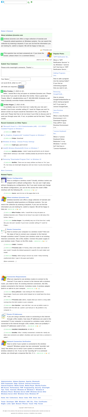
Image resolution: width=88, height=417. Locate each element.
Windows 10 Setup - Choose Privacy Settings (18, 143)
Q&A (13, 405)
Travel (31, 405)
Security (38, 389)
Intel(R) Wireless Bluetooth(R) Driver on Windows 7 (21, 150)
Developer (10, 403)
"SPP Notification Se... (61, 57)
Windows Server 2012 (38, 393)
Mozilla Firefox (40, 387)
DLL (31, 403)
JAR (28, 403)
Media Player (29, 387)
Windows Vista (23, 395)
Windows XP (34, 395)
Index (26, 399)
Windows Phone (7, 393)
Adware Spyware (19, 383)
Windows (22, 403)
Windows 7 (31, 391)
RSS (30, 399)
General (10, 31)
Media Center (19, 387)
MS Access (5, 389)
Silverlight (46, 389)
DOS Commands (7, 385)
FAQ (35, 405)
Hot (7, 399)
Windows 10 (21, 391)
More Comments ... (7, 172)
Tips (2, 391)
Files (36, 403)
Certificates (43, 403)
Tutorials (13, 391)
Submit (21, 88)
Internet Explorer (7, 387)
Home (3, 31)
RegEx (3, 405)
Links (9, 405)
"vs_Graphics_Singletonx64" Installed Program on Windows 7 (24, 137)
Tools (7, 391)
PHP (21, 389)
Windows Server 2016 (9, 395)
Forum (40, 405)
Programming (29, 389)
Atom (35, 399)
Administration (6, 383)
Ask (39, 399)
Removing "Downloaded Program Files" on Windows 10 (22, 161)
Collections (14, 399)
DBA (16, 403)
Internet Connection (32, 385)
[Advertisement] (26, 17)
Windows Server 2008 (21, 393)
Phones (25, 405)
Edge (16, 385)
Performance (14, 389)
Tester (3, 403)
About (21, 399)
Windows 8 (40, 391)
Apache (29, 383)
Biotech (19, 405)
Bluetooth (36, 383)
